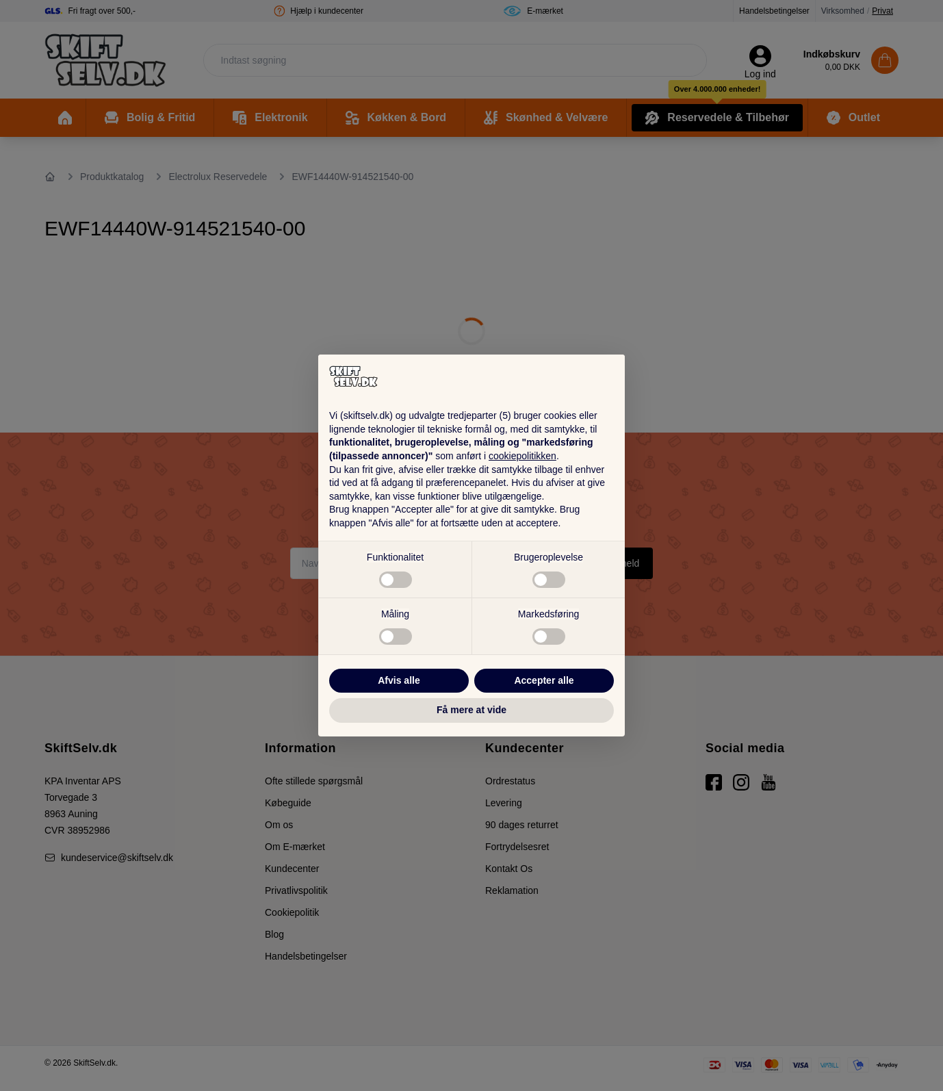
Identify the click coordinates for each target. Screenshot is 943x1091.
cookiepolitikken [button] (522, 455)
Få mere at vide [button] (471, 709)
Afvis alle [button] (398, 680)
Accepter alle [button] (543, 680)
